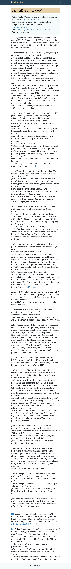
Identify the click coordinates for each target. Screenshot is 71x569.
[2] (41, 287)
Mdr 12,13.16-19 (25, 30)
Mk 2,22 (23, 524)
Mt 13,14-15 (33, 287)
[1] (34, 166)
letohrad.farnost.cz (30, 19)
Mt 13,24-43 (50, 30)
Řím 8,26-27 (38, 30)
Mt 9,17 (14, 524)
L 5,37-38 (32, 524)
